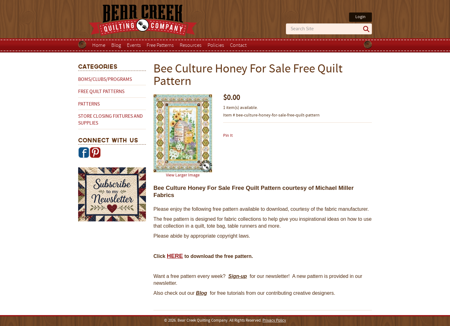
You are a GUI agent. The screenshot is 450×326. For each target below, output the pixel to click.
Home (98, 45)
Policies (216, 45)
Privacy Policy (274, 321)
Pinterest (95, 152)
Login (360, 17)
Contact (238, 45)
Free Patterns (160, 45)
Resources (191, 45)
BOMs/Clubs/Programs (105, 79)
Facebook (83, 152)
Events (134, 45)
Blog (116, 45)
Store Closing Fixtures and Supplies (110, 120)
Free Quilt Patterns (101, 91)
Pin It (228, 135)
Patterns (89, 104)
